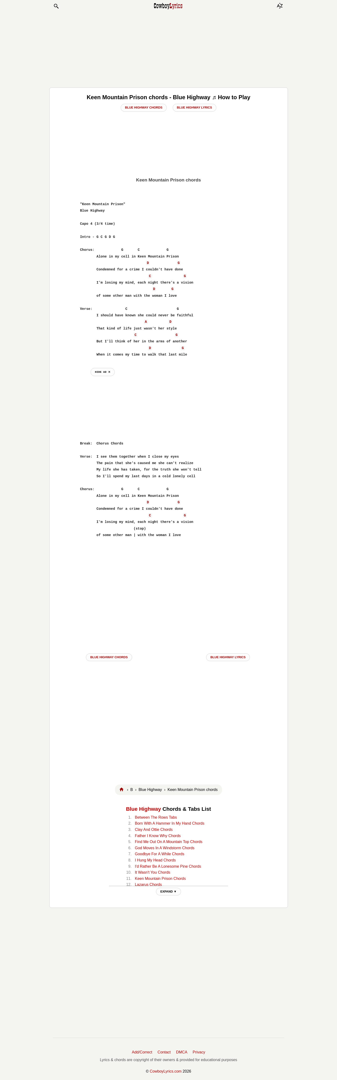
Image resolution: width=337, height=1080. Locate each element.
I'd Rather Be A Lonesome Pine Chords (168, 866)
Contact (164, 1052)
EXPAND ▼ (168, 891)
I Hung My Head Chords (155, 860)
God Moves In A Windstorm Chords (164, 848)
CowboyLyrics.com (166, 1071)
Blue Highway (143, 809)
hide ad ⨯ (102, 371)
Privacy (199, 1052)
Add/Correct (142, 1052)
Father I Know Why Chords (158, 836)
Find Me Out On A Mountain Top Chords (168, 842)
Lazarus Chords (148, 885)
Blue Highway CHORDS (109, 657)
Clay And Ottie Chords (153, 830)
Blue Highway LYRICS (227, 657)
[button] (56, 6)
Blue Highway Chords (143, 107)
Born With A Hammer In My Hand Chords (169, 823)
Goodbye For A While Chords (159, 854)
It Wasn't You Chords (152, 872)
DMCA (181, 1052)
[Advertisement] (168, 48)
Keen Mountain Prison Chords (160, 879)
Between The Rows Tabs (156, 817)
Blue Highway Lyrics (194, 107)
